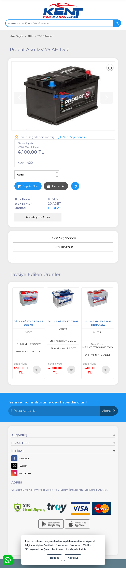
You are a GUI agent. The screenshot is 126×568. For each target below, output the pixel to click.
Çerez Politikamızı (54, 549)
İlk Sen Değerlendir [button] (70, 137)
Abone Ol (108, 411)
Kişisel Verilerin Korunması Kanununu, (59, 545)
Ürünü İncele (37, 369)
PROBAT (54, 208)
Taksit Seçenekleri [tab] (63, 238)
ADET (21, 174)
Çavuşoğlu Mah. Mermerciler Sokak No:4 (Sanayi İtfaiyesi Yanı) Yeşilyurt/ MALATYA (59, 489)
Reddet (54, 557)
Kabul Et (73, 557)
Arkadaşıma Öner (38, 217)
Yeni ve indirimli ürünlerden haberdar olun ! (48, 402)
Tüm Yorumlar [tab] (63, 247)
